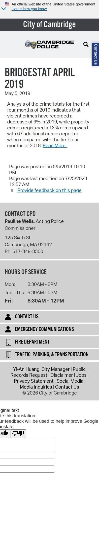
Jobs (81, 375)
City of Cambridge (49, 24)
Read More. (55, 145)
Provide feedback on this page (49, 190)
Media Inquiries (36, 387)
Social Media (70, 381)
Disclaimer (61, 375)
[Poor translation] (18, 433)
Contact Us (67, 387)
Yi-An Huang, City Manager (41, 369)
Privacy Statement (34, 381)
